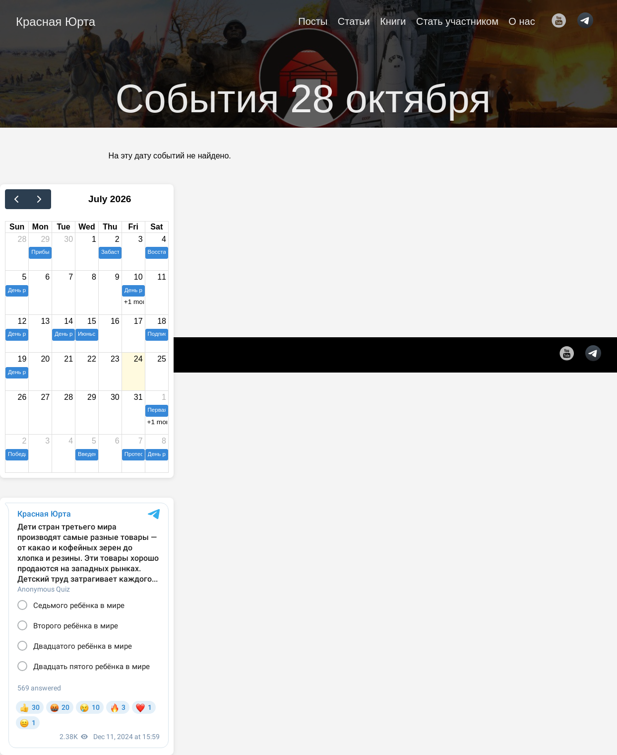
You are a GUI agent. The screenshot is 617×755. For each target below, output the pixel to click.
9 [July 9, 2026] (117, 277)
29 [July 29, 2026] (91, 397)
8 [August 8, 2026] (164, 441)
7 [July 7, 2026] (70, 277)
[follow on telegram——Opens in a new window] (588, 21)
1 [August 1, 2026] (164, 397)
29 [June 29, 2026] (45, 239)
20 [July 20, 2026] (45, 359)
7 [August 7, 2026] (140, 441)
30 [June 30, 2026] (68, 239)
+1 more (134, 301)
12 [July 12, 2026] (22, 321)
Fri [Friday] (133, 227)
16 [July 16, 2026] (115, 321)
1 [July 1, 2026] (94, 239)
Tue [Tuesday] (63, 227)
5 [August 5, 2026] (94, 441)
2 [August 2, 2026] (24, 441)
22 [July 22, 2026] (91, 359)
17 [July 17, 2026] (138, 321)
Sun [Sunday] (16, 227)
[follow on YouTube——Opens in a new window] (562, 21)
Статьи (354, 21)
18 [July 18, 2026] (161, 321)
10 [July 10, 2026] (138, 277)
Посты (312, 21)
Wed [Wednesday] (86, 227)
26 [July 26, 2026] (22, 397)
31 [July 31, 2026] (138, 397)
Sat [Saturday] (156, 227)
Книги (393, 21)
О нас (521, 21)
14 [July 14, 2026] (68, 321)
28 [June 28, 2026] (22, 239)
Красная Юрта (55, 21)
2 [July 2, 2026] (117, 239)
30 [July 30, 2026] (115, 397)
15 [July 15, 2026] (91, 321)
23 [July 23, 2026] (115, 359)
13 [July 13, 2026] (45, 321)
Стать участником (457, 21)
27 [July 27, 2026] (45, 397)
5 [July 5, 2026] (24, 277)
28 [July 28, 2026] (68, 397)
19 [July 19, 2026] (22, 359)
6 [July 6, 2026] (47, 277)
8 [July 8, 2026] (94, 277)
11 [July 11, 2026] (161, 277)
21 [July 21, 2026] (68, 359)
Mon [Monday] (40, 227)
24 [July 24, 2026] (138, 359)
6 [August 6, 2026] (117, 441)
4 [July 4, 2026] (164, 239)
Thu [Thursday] (110, 227)
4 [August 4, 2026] (70, 441)
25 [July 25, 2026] (161, 359)
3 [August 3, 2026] (47, 441)
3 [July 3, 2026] (140, 239)
